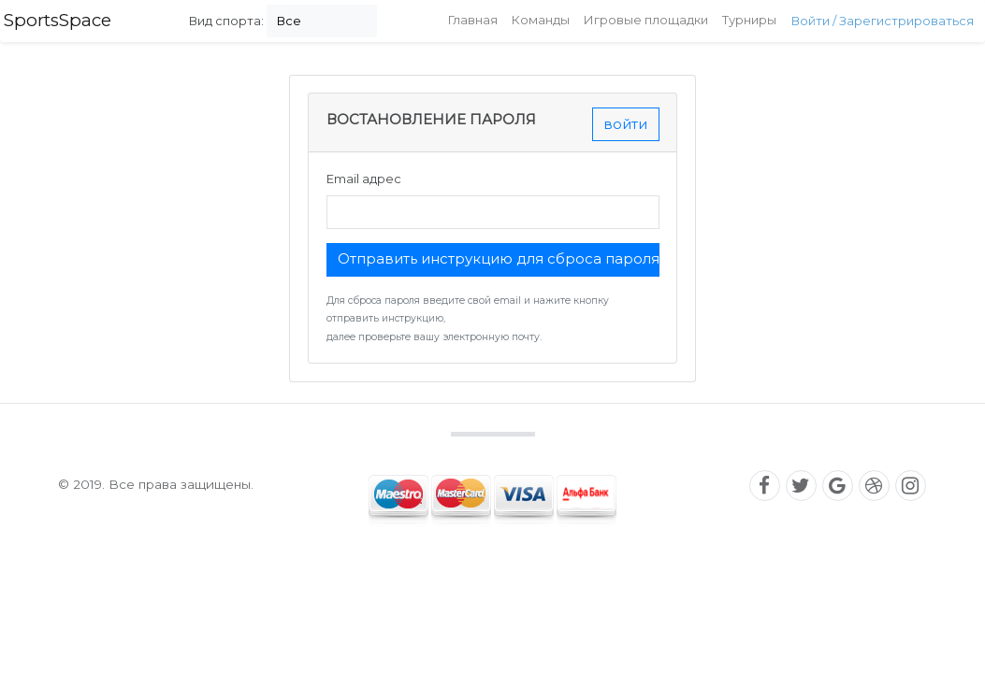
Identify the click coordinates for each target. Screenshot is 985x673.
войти (625, 124)
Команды (541, 19)
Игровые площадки (646, 19)
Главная (473, 19)
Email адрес (363, 178)
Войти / (815, 20)
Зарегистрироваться (906, 20)
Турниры (749, 19)
